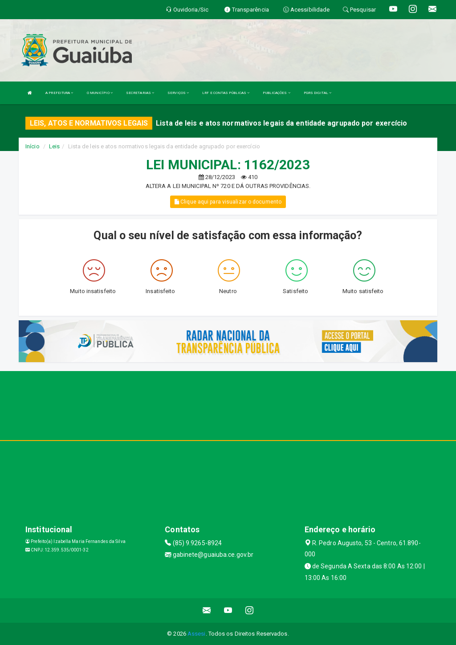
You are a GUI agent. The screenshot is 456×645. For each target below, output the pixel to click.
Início (32, 146)
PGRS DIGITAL (317, 93)
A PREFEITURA (59, 93)
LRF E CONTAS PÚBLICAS (225, 93)
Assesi (196, 633)
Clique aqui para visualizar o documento (228, 202)
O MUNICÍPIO (100, 93)
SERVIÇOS (178, 93)
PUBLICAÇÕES (276, 93)
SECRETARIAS (140, 93)
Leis (54, 146)
